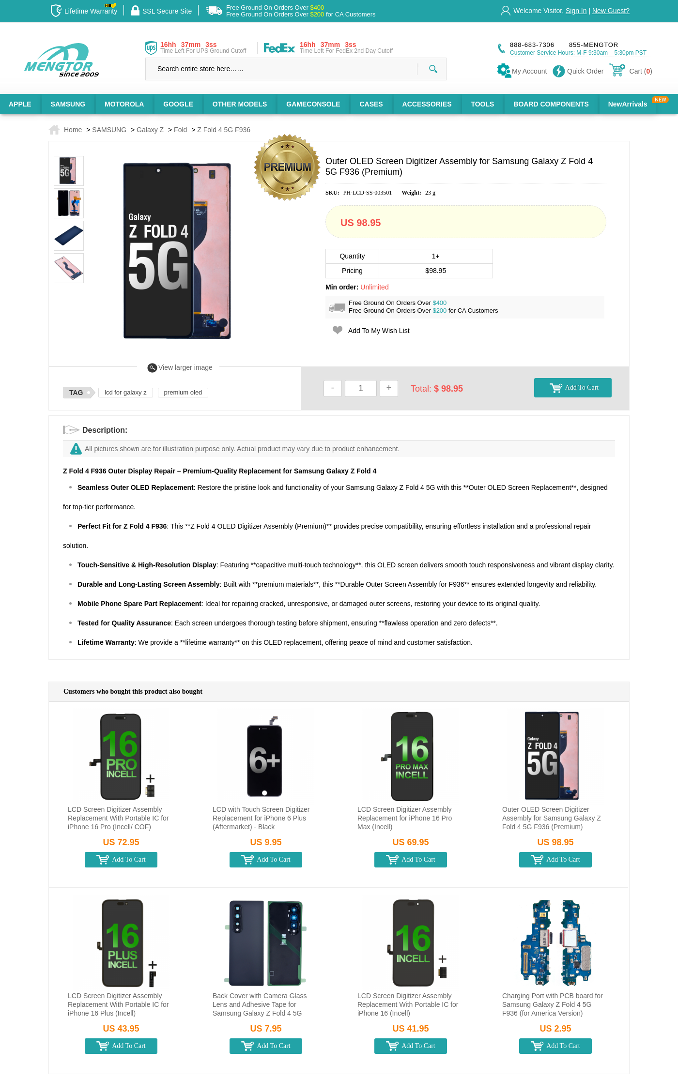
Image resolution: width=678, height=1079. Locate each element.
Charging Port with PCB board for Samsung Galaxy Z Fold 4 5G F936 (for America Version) (552, 1004)
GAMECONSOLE (313, 104)
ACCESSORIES (427, 104)
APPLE (20, 104)
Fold (180, 130)
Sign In (576, 11)
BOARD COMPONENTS (551, 104)
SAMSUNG (68, 104)
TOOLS (482, 104)
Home (73, 130)
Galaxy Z (150, 130)
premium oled (183, 392)
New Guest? (611, 11)
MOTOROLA (124, 104)
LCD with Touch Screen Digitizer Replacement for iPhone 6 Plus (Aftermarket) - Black (261, 818)
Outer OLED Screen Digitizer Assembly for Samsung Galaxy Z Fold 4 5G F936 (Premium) (551, 818)
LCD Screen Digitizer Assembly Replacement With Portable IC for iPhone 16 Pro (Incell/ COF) (118, 818)
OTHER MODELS (240, 104)
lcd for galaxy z (126, 392)
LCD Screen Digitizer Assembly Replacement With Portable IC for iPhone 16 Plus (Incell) (118, 1004)
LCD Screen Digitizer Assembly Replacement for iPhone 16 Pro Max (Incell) (404, 818)
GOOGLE (178, 104)
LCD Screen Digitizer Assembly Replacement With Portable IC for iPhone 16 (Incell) (408, 1004)
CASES (371, 104)
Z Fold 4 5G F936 (223, 130)
